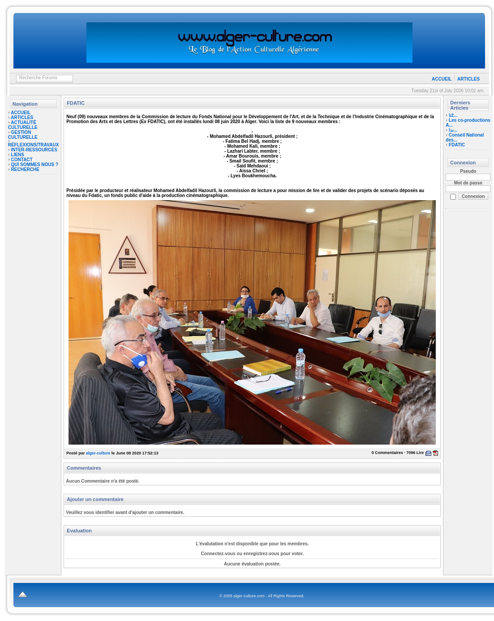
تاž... (453, 115)
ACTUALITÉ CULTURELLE (23, 125)
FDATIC (457, 144)
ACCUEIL (441, 79)
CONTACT (22, 159)
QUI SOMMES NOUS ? (35, 164)
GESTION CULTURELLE (23, 135)
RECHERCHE (25, 169)
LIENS (17, 154)
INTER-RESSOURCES (34, 149)
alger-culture (98, 453)
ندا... (453, 130)
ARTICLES (468, 79)
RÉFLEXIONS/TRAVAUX (33, 144)
